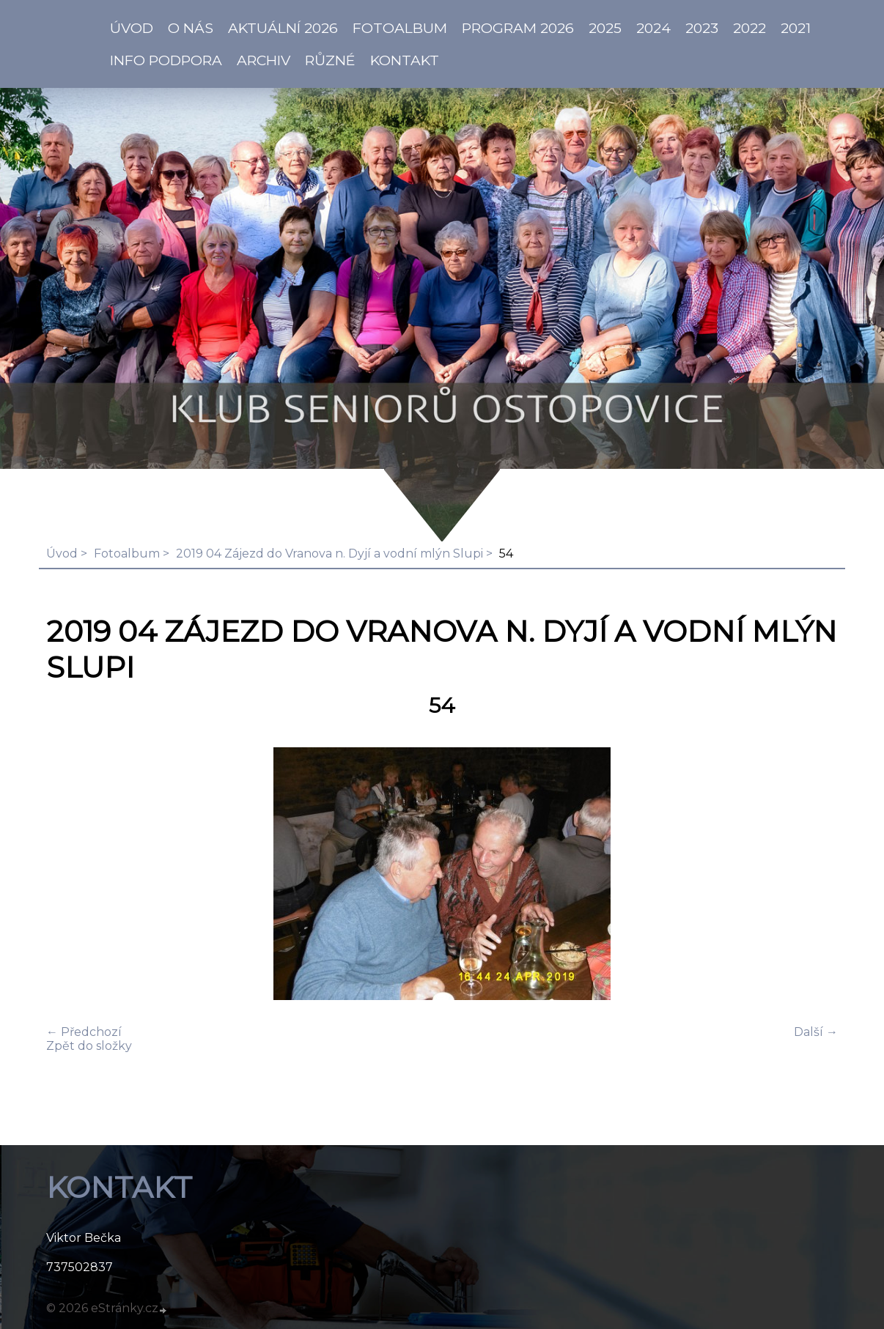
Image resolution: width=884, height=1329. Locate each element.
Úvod (62, 553)
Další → (816, 1032)
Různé (330, 60)
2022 (749, 28)
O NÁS (190, 28)
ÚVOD (131, 28)
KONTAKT (404, 60)
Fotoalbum (400, 28)
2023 (701, 28)
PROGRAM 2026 (518, 28)
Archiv (263, 60)
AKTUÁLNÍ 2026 (283, 28)
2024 (653, 28)
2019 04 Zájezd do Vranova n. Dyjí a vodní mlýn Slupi (329, 553)
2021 (796, 28)
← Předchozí (84, 1032)
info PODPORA (166, 60)
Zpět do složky (89, 1046)
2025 (605, 28)
